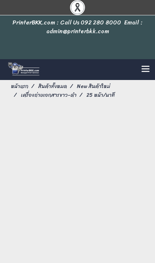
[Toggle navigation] (145, 69)
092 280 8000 (101, 22)
